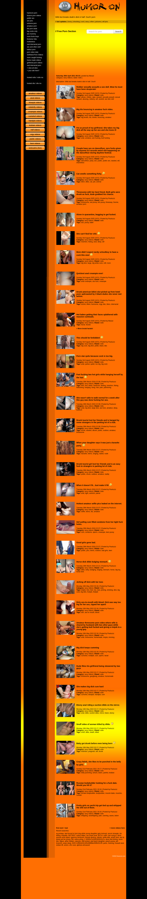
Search (118, 31)
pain (101, 387)
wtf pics (105, 22)
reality (107, 474)
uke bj (122, 837)
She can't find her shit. (88, 234)
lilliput (62, 841)
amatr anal (115, 837)
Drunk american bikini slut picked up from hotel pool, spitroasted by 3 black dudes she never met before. (99, 294)
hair (97, 387)
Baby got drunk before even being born (96, 743)
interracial (114, 304)
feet (82, 385)
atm (82, 612)
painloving (107, 387)
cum (82, 532)
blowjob (91, 695)
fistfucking (80, 387)
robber (89, 97)
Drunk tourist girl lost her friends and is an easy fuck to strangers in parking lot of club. (98, 465)
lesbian (111, 773)
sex (95, 161)
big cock (84, 346)
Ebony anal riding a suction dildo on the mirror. (98, 705)
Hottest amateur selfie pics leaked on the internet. (99, 503)
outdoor (106, 430)
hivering (111, 843)
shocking (76, 22)
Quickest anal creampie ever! (89, 273)
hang (93, 387)
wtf (97, 99)
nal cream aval (91, 835)
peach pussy (110, 841)
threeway (109, 202)
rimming (111, 637)
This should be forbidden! (89, 338)
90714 (100, 835)
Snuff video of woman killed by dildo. (95, 724)
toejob (83, 590)
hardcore (96, 385)
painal (87, 364)
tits (90, 117)
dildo (87, 182)
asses (111, 816)
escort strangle (113, 833)
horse (112, 570)
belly (87, 570)
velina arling (78, 839)
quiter (93, 364)
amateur (108, 117)
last (66, 828)
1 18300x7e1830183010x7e (94, 839)
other (92, 22)
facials (88, 325)
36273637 (71, 835)
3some (115, 202)
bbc (104, 304)
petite (97, 346)
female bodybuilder (88, 793)
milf (105, 263)
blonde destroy (90, 837)
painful (105, 773)
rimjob (105, 637)
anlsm (66, 845)
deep (99, 242)
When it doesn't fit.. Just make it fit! (94, 485)
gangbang (93, 676)
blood (97, 612)
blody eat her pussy (63, 839)
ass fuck (95, 281)
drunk (83, 430)
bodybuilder (100, 793)
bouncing (101, 117)
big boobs (84, 117)
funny (70, 22)
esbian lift (59, 845)
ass (82, 222)
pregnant (91, 751)
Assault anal (119, 843)
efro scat (72, 845)
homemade (98, 637)
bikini (88, 304)
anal (82, 138)
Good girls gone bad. (86, 542)
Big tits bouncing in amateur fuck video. (94, 109)
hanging (88, 387)
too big (97, 364)
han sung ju (112, 835)
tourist (83, 304)
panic (105, 843)
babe (91, 222)
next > (62, 828)
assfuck (92, 493)
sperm (95, 532)
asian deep (67, 843)
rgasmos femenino (77, 837)
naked (101, 454)
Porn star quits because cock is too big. (94, 356)
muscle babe (110, 793)
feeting (103, 385)
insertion (84, 242)
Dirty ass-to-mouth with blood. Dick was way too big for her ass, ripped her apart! (98, 603)
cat (91, 182)
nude (106, 454)
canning (105, 816)
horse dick (80, 572)
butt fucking (105, 138)
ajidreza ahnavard (83, 845)
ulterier (99, 837)
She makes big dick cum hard (90, 686)
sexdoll (101, 99)
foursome (94, 304)
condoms (88, 532)
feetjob (95, 592)
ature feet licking (112, 839)
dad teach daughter (98, 841)
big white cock (97, 263)
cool (82, 22)
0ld (72, 839)
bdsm (100, 773)
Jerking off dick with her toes (89, 582)
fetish (90, 385)
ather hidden (69, 841)
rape (93, 97)
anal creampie (86, 281)
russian (79, 795)
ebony (112, 713)
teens (90, 454)
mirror (102, 713)
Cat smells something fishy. (90, 174)
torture (95, 773)
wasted (113, 161)
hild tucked (86, 841)
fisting (90, 242)
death (92, 732)
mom (109, 263)
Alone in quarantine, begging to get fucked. (96, 214)
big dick (84, 263)
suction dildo (94, 713)
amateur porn (81, 204)
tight (86, 493)
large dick (95, 408)
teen (110, 550)
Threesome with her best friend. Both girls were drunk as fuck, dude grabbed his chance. (98, 193)
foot (86, 385)
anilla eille (106, 837)
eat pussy (93, 202)
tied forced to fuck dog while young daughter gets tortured (86, 833)
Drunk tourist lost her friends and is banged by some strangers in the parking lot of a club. (97, 421)
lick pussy (101, 202)
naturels (78, 841)
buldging (93, 570)
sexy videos (67, 78)
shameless (80, 163)
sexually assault (108, 97)
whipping (84, 816)
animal (98, 182)
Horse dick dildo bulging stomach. (93, 562)
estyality (64, 835)
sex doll (107, 99)
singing (95, 454)
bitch (83, 182)
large (89, 263)
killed (97, 732)
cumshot (84, 656)
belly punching (86, 773)
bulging (99, 570)
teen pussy (110, 532)
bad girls (105, 550)
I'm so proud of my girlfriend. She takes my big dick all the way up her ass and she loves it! (97, 129)
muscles (119, 793)
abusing (85, 99)
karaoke (84, 454)
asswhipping (93, 816)
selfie (83, 512)
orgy (100, 304)
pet (94, 182)
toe (95, 590)
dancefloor (85, 161)
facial (83, 325)
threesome (85, 202)
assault (99, 97)
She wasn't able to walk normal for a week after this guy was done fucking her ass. (98, 399)
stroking (110, 590)
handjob (98, 695)
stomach (106, 570)
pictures (98, 22)
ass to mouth (89, 612)
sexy (87, 22)
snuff (83, 732)
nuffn (105, 835)
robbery (92, 99)
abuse (83, 97)
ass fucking (96, 138)
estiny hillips (80, 835)
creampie (102, 281)
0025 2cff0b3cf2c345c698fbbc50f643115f (87, 843)
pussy (87, 222)
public (100, 161)
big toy (117, 570)
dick (115, 590)
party (91, 161)
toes (98, 590)
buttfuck (79, 410)
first (57, 828)
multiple (91, 656)
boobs (94, 117)
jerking (103, 590)
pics (87, 550)
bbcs (108, 304)
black (101, 346)
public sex (106, 161)
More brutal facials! (85, 329)
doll (112, 99)
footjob (89, 592)
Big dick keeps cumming (87, 648)
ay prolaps (60, 833)
